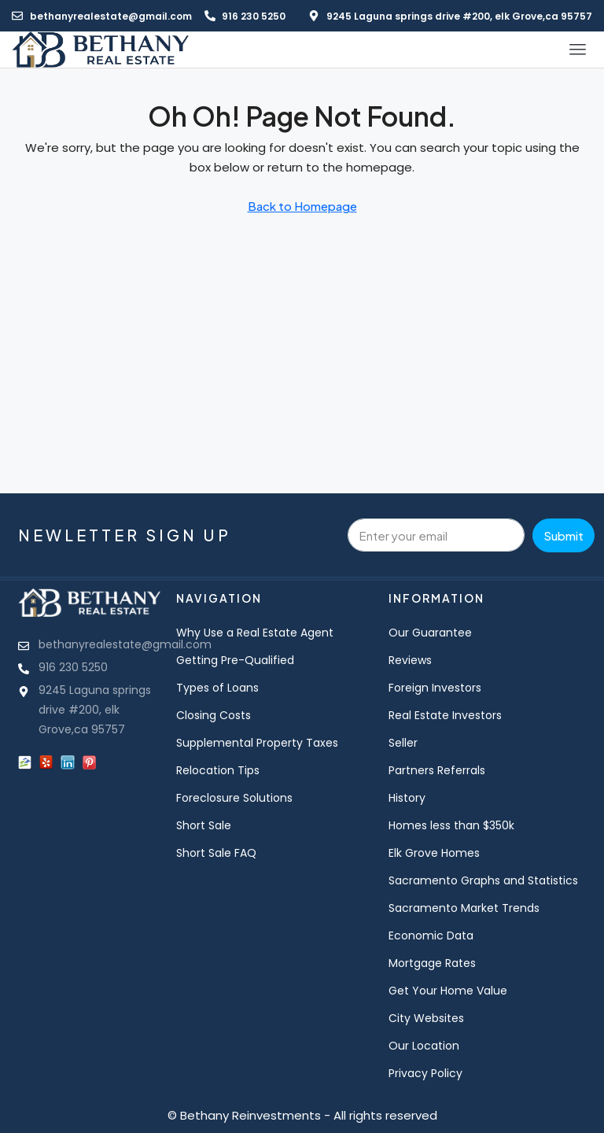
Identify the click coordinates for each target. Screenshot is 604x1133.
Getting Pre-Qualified (235, 660)
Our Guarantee (430, 632)
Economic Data (431, 935)
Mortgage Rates (432, 963)
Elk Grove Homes (434, 853)
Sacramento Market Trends (464, 908)
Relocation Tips (218, 770)
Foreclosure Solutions (234, 798)
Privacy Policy (425, 1073)
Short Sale (203, 825)
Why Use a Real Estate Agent (254, 632)
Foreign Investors (435, 688)
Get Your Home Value (448, 990)
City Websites (426, 1018)
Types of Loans (217, 688)
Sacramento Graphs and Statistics (483, 880)
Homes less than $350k (451, 825)
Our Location (424, 1046)
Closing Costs (213, 715)
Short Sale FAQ (216, 853)
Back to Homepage (302, 205)
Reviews (410, 660)
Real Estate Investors (445, 715)
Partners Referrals (437, 770)
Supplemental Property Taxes (257, 743)
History (407, 798)
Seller (403, 743)
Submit (563, 535)
